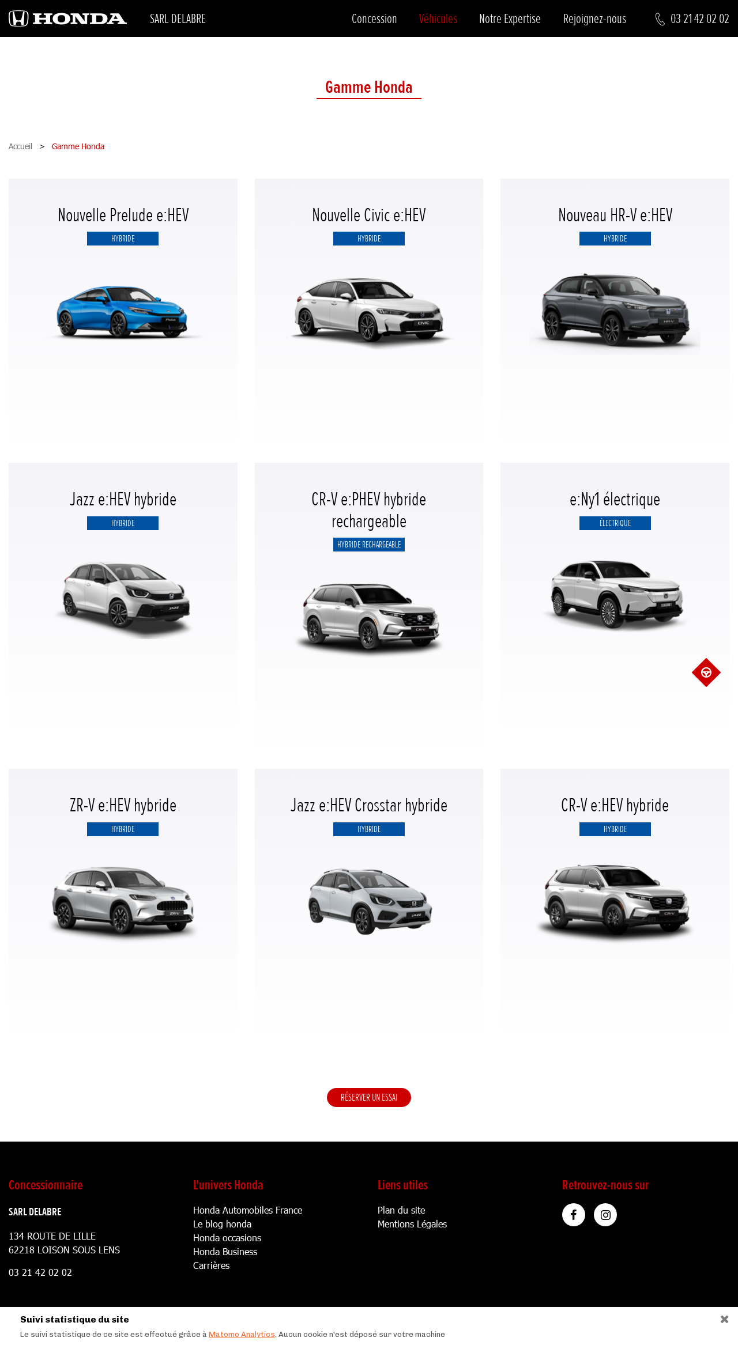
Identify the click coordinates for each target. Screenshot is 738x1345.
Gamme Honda (369, 88)
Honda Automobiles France (247, 1209)
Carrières (211, 1265)
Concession (374, 18)
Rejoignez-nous (594, 18)
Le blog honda (222, 1223)
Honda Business (225, 1251)
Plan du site (401, 1209)
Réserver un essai (369, 1097)
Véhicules (438, 18)
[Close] (720, 1316)
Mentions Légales (412, 1223)
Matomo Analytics (242, 1334)
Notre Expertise (510, 18)
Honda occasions (227, 1237)
